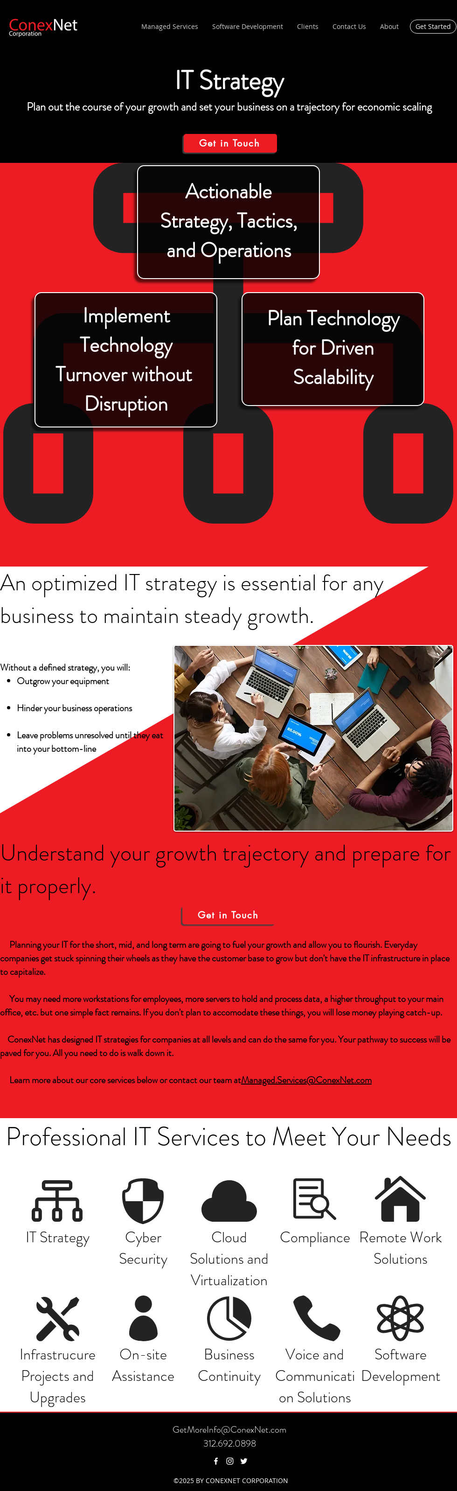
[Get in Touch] (230, 143)
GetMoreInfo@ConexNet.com (229, 1429)
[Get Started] (433, 27)
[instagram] (230, 1461)
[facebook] (216, 1461)
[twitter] (244, 1461)
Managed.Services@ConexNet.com (306, 1080)
